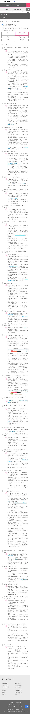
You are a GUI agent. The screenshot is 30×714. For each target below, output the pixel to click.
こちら (9, 164)
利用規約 (20, 706)
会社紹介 (11, 702)
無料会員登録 (5, 685)
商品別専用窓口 (6, 5)
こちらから (19, 89)
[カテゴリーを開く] (1, 1)
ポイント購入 (18, 694)
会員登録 (25, 1)
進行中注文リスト (13, 266)
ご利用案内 (17, 5)
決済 (8, 37)
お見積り (4, 694)
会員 (8, 39)
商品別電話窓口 (18, 685)
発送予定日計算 (18, 690)
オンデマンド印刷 (21, 183)
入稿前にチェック (12, 400)
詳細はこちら (11, 124)
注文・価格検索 (5, 687)
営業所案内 (18, 702)
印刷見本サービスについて (14, 163)
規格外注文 (10, 314)
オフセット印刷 (11, 183)
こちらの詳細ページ (20, 235)
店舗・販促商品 (17, 9)
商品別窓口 (10, 421)
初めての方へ (5, 683)
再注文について (18, 692)
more (28, 12)
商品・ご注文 (22, 33)
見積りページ (25, 316)
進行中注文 (12, 431)
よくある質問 (18, 683)
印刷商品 (6, 9)
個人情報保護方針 (11, 706)
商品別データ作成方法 (20, 503)
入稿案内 (4, 690)
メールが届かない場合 (13, 198)
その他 (22, 39)
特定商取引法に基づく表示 (15, 704)
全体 (8, 32)
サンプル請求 (18, 687)
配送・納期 (22, 37)
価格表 (3, 692)
